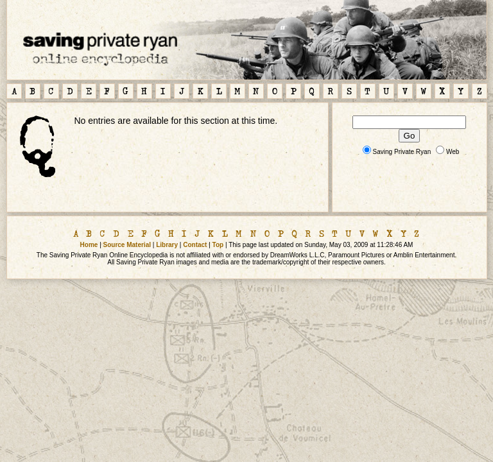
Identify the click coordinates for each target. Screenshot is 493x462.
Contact (195, 244)
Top (218, 244)
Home (89, 244)
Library (167, 244)
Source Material (127, 244)
